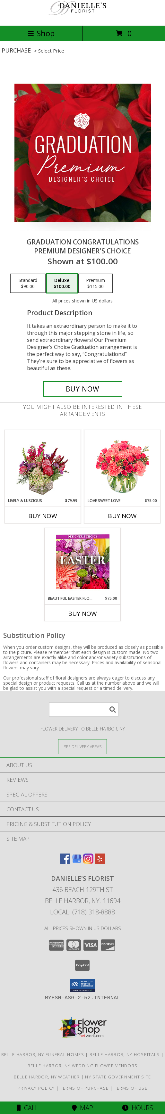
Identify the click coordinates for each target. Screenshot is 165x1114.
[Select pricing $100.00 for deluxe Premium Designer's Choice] (62, 283)
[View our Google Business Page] (77, 861)
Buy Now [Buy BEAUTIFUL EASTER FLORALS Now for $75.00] (82, 613)
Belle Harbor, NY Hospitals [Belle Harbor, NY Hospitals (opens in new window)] (125, 1054)
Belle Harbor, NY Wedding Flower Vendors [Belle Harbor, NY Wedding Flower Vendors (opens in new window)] (83, 1066)
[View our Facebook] (65, 861)
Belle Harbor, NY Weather (47, 1077)
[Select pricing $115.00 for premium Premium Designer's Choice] (95, 283)
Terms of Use (130, 1088)
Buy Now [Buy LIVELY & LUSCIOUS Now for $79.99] (42, 516)
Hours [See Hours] (137, 1107)
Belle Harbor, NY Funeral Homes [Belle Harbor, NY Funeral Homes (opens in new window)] (42, 1054)
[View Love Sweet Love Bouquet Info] (122, 464)
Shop (41, 33)
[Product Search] (83, 709)
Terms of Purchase (84, 1088)
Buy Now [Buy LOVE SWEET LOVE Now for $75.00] (122, 516)
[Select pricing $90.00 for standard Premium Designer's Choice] (28, 283)
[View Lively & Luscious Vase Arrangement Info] (43, 464)
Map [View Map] (82, 1107)
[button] (82, 985)
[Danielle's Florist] (82, 16)
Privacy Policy (36, 1088)
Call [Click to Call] (27, 1107)
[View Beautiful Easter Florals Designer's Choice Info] (82, 561)
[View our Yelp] (100, 861)
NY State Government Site (118, 1077)
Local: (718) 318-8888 (82, 912)
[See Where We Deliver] (82, 746)
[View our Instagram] (88, 861)
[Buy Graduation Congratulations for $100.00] (82, 389)
